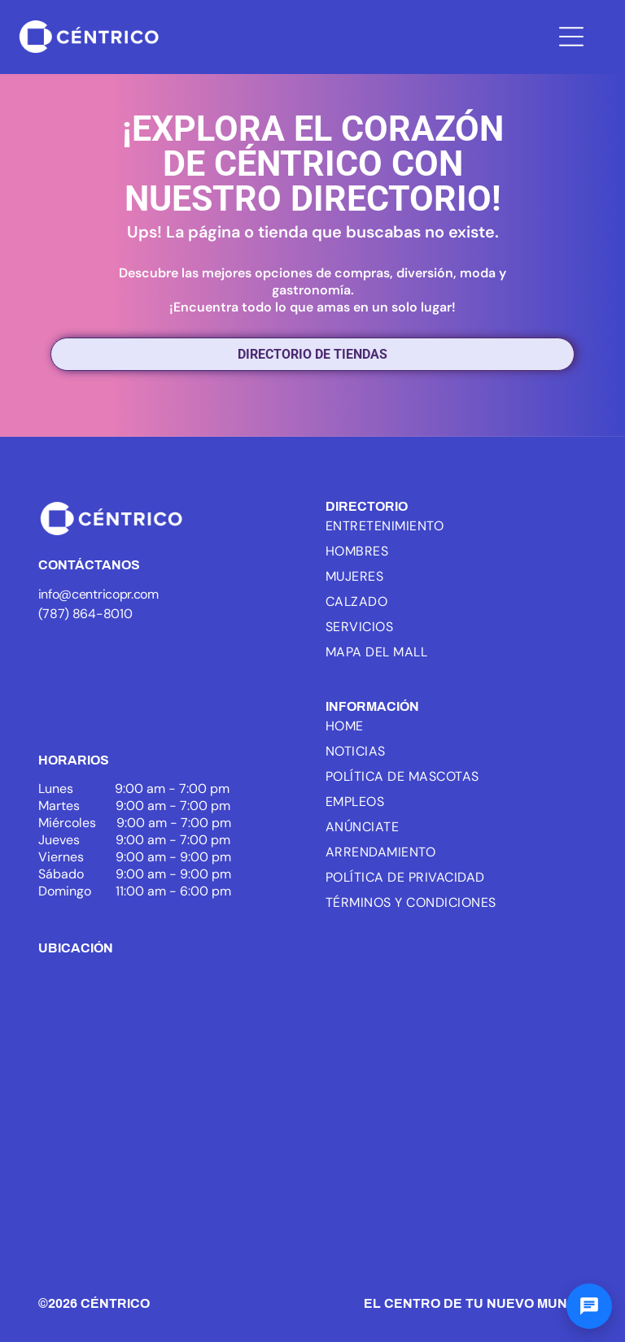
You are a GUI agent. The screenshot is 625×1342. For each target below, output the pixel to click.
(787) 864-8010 (85, 613)
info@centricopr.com (98, 594)
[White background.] (168, 667)
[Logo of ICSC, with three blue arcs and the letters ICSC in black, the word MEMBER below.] (84, 667)
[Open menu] (571, 36)
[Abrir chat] (589, 1306)
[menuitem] (410, 525)
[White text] (253, 667)
